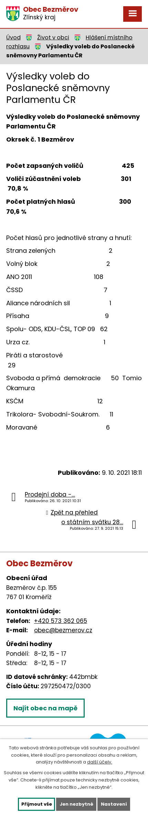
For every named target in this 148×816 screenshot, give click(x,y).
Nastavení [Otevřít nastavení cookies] (114, 804)
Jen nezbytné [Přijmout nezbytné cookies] (76, 804)
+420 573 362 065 (60, 621)
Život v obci (53, 37)
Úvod (13, 37)
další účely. (99, 762)
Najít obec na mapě (45, 708)
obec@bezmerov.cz (63, 630)
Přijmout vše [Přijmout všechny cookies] (36, 804)
